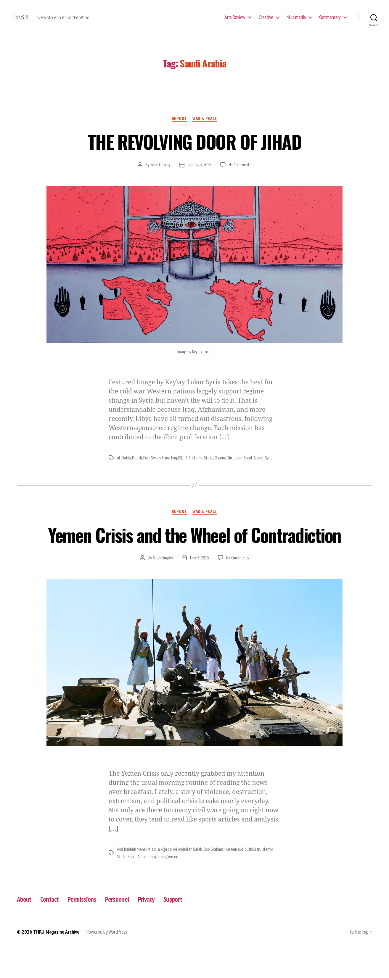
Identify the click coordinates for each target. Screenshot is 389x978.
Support (177, 928)
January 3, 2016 (199, 174)
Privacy (149, 928)
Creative (266, 21)
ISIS (187, 466)
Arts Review (234, 21)
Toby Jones (157, 886)
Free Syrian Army (156, 466)
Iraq (174, 466)
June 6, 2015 (199, 588)
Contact (51, 928)
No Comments (240, 174)
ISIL (180, 466)
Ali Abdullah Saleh (187, 879)
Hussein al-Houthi (239, 879)
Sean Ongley (160, 174)
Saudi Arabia (253, 466)
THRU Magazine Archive (56, 961)
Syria (268, 466)
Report (179, 127)
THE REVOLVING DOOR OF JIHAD (194, 150)
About (24, 928)
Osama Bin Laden (228, 466)
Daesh (137, 466)
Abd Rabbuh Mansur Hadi (136, 879)
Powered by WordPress (107, 961)
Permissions (84, 928)
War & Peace (205, 127)
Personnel (119, 928)
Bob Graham (213, 879)
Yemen (173, 886)
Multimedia (296, 21)
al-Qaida (124, 466)
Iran (258, 879)
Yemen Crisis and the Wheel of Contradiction (194, 554)
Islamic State (202, 466)
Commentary (330, 21)
